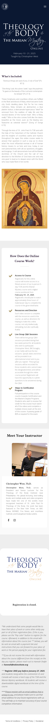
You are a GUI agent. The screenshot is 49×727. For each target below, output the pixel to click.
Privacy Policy (28, 721)
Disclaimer (40, 721)
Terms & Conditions (12, 721)
